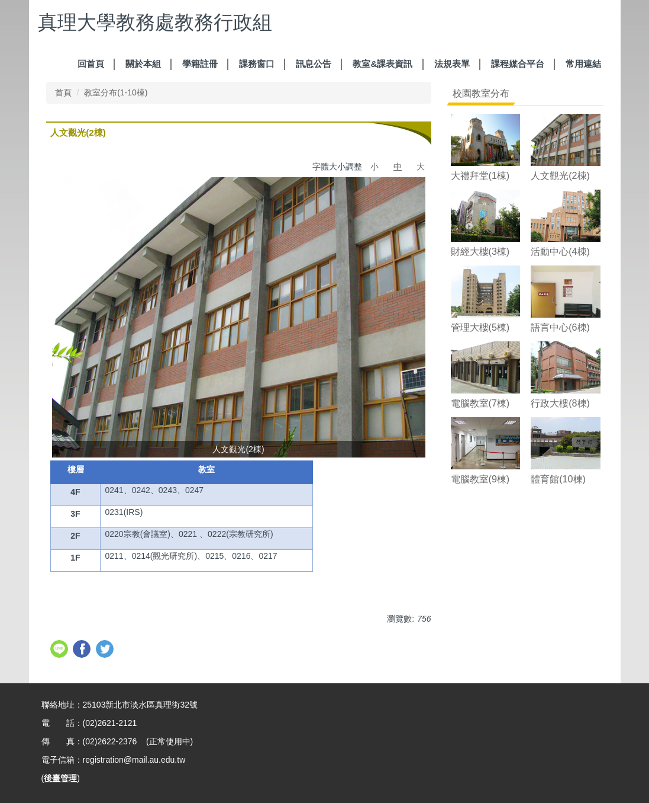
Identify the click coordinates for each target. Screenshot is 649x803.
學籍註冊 (200, 64)
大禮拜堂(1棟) (480, 175)
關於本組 (143, 64)
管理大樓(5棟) (480, 327)
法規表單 (452, 64)
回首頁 (91, 64)
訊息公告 (313, 64)
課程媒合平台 (517, 64)
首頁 (63, 92)
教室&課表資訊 (382, 64)
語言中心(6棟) (560, 327)
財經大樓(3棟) (480, 251)
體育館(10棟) (558, 479)
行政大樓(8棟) (560, 403)
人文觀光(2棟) (560, 175)
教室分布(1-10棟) (115, 92)
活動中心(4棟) (560, 251)
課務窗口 (257, 64)
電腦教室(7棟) (480, 403)
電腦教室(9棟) (480, 479)
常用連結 (583, 64)
